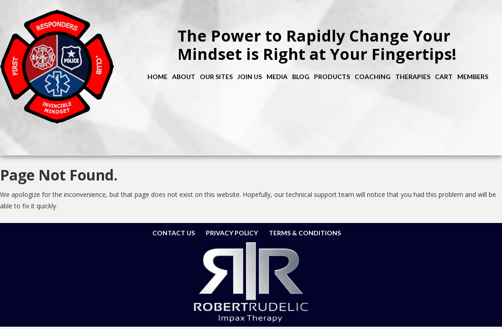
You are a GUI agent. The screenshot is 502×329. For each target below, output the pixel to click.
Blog (300, 76)
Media (277, 76)
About (183, 76)
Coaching (373, 76)
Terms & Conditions (305, 233)
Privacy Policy (232, 233)
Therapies (412, 76)
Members (472, 76)
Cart (444, 76)
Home (157, 76)
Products (332, 76)
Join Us (249, 76)
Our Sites (216, 76)
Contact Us (173, 233)
